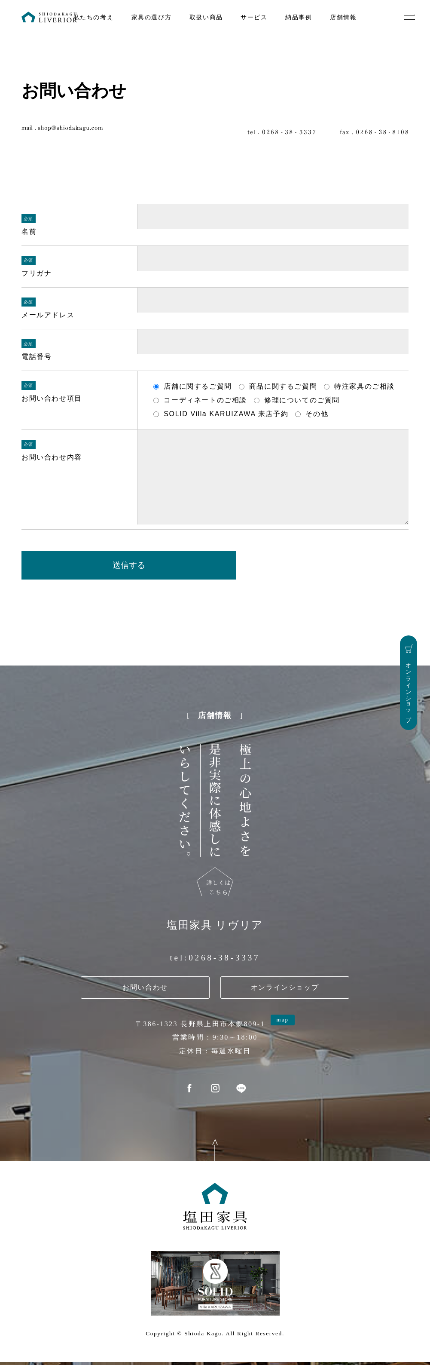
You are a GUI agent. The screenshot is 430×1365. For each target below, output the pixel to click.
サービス (254, 17)
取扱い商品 (206, 17)
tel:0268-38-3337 (215, 962)
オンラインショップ (285, 992)
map (282, 1024)
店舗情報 (343, 17)
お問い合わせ (145, 992)
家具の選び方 (151, 17)
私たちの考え (93, 17)
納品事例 (298, 17)
